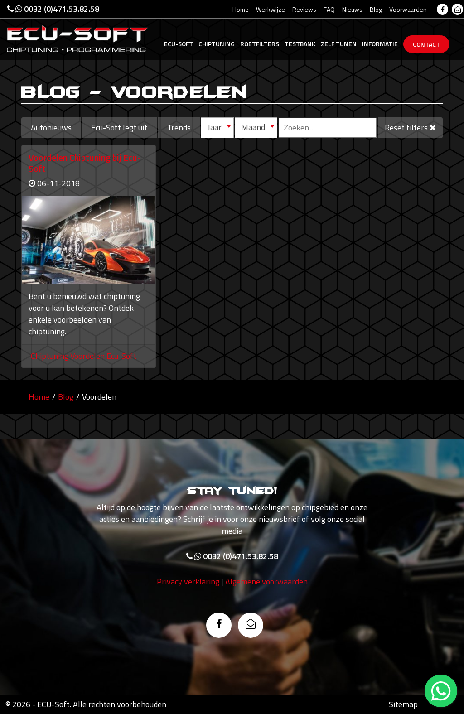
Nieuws (352, 9)
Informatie (380, 43)
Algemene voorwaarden (266, 583)
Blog (376, 9)
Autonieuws (51, 127)
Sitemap (403, 704)
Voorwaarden (408, 9)
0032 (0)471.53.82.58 (53, 9)
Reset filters (410, 127)
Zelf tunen (339, 43)
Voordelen (88, 356)
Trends (179, 127)
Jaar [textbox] (215, 127)
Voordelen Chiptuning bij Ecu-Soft (85, 162)
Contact (426, 44)
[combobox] (217, 127)
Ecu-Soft (178, 43)
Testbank (300, 43)
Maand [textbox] (253, 127)
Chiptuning (216, 43)
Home (240, 9)
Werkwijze (270, 9)
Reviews (304, 9)
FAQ (329, 9)
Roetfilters (259, 43)
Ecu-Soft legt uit (119, 127)
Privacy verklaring (188, 583)
